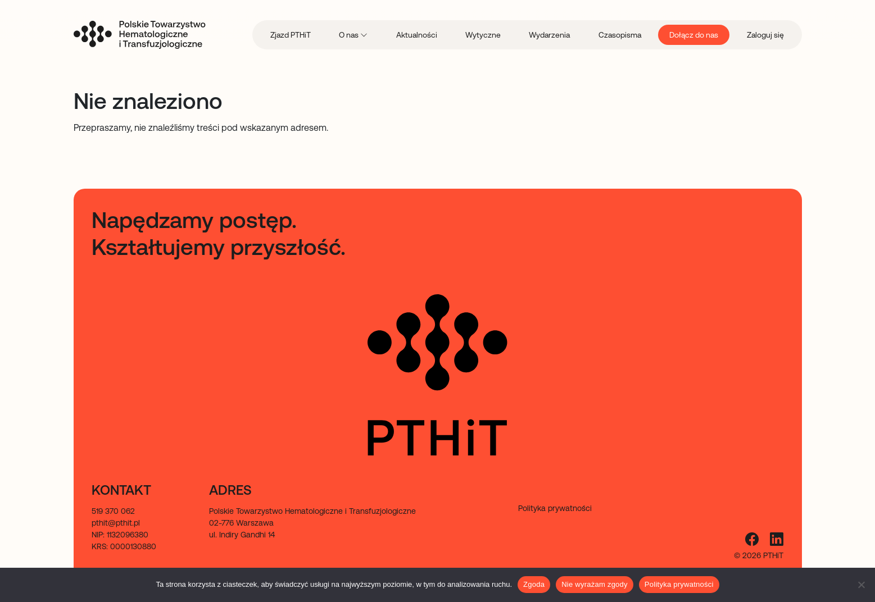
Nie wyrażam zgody (594, 584)
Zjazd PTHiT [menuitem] (290, 34)
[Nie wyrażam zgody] (861, 584)
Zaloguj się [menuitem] (765, 34)
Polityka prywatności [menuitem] (555, 508)
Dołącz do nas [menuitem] (693, 34)
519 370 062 (113, 511)
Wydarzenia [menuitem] (549, 34)
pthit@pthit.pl (116, 522)
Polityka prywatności (679, 584)
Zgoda (534, 584)
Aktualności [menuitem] (416, 34)
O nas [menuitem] (349, 34)
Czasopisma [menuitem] (620, 34)
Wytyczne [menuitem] (483, 34)
